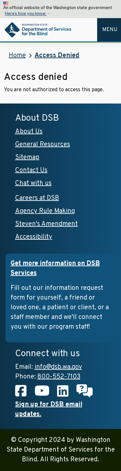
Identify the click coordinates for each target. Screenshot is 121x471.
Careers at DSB (37, 198)
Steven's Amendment (46, 224)
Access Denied (57, 55)
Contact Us (31, 170)
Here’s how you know (25, 13)
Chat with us (33, 183)
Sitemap (27, 157)
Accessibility (33, 237)
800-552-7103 (58, 377)
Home (17, 55)
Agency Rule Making (45, 211)
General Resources (42, 144)
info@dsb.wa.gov (58, 367)
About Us (29, 131)
